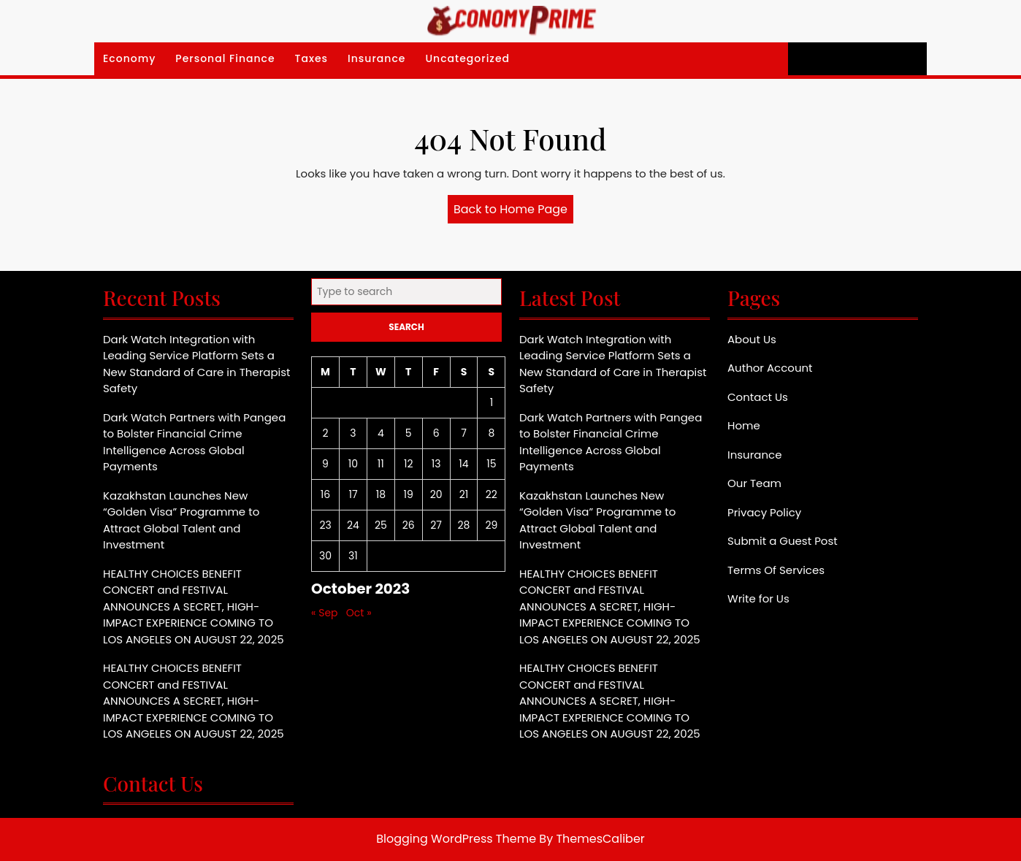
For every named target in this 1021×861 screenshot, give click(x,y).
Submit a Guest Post (782, 540)
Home (743, 425)
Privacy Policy (764, 512)
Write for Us (758, 598)
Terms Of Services (776, 570)
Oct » (359, 612)
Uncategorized (467, 58)
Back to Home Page (513, 211)
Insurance (376, 58)
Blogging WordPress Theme (456, 838)
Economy (129, 58)
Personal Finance (225, 58)
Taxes (312, 58)
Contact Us (757, 397)
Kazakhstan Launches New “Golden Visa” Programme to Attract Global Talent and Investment (181, 520)
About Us (751, 339)
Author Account (770, 367)
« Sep (324, 612)
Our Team (754, 483)
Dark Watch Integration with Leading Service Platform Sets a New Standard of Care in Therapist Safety (197, 364)
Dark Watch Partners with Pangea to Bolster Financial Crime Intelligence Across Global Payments (194, 442)
